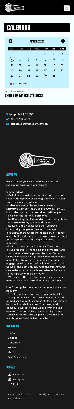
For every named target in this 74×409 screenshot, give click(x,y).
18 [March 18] (62, 64)
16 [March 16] (45, 65)
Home (11, 333)
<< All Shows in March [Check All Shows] (15, 91)
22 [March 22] (37, 70)
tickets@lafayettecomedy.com (30, 124)
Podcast (13, 347)
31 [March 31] (54, 75)
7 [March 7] (28, 59)
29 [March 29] (37, 75)
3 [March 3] (53, 53)
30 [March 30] (45, 75)
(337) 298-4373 (21, 119)
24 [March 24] (53, 70)
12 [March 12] (12, 65)
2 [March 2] (45, 53)
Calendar (13, 337)
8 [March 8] (37, 59)
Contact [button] (14, 342)
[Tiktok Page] (13, 384)
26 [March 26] (12, 75)
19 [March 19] (12, 70)
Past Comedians (17, 357)
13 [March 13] (20, 65)
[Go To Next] (63, 40)
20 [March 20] (20, 70)
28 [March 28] (28, 75)
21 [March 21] (29, 70)
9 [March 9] (45, 59)
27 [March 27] (20, 75)
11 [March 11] (62, 59)
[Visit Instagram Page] (16, 379)
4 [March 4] (62, 53)
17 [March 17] (54, 65)
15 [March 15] (37, 65)
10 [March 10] (53, 59)
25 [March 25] (62, 70)
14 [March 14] (28, 65)
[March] (28, 54)
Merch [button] (13, 352)
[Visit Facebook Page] (16, 374)
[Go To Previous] (10, 40)
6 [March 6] (20, 59)
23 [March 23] (45, 69)
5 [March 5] (12, 59)
